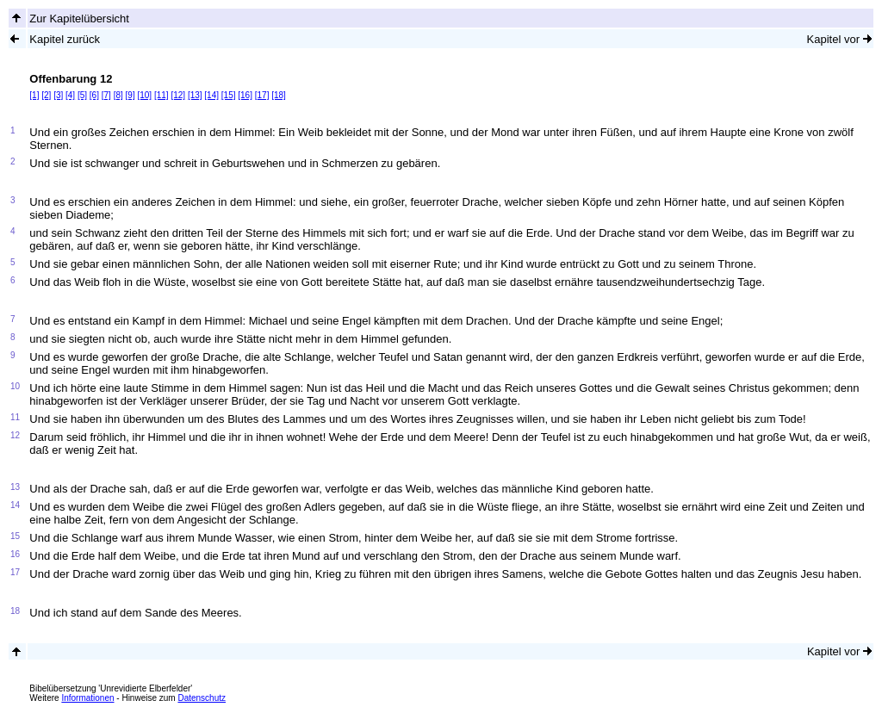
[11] (161, 95)
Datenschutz (201, 698)
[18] (278, 95)
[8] (118, 95)
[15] (228, 95)
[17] (262, 95)
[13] (195, 95)
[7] (106, 95)
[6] (94, 95)
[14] (211, 95)
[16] (245, 95)
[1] (34, 95)
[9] (130, 95)
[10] (144, 95)
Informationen (87, 698)
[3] (58, 95)
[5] (82, 95)
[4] (70, 95)
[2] (46, 95)
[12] (178, 95)
